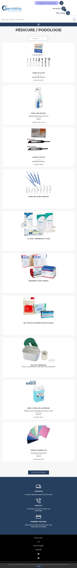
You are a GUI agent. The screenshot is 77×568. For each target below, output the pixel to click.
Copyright (38, 549)
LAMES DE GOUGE (38, 73)
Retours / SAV (38, 538)
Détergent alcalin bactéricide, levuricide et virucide (38, 411)
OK (38, 566)
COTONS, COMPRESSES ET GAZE (38, 238)
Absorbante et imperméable (38, 453)
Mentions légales (38, 545)
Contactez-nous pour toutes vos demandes (38, 508)
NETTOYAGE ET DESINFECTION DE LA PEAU (38, 323)
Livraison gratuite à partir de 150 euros (38, 492)
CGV (38, 541)
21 (38, 456)
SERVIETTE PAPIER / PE (38, 450)
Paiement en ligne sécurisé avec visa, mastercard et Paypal (38, 524)
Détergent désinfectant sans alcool (38, 116)
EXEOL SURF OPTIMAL (38, 113)
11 (38, 119)
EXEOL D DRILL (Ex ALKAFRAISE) (38, 408)
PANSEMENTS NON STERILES (38, 281)
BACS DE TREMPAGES (38, 366)
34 (38, 414)
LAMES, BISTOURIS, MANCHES (38, 196)
